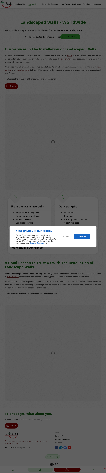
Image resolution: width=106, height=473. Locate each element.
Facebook (41, 243)
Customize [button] (66, 236)
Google (32, 243)
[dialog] (53, 236)
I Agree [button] (82, 236)
